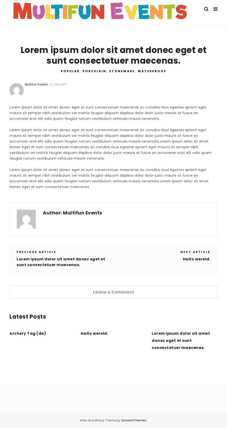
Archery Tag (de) (27, 333)
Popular (70, 71)
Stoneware (122, 71)
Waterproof (152, 71)
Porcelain (94, 71)
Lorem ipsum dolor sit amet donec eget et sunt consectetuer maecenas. (61, 262)
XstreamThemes (134, 420)
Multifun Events (82, 213)
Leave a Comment (113, 292)
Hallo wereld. (197, 259)
